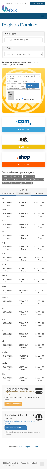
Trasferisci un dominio (15, 427)
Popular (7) (7, 176)
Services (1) (7, 180)
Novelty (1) (19, 183)
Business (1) (17, 176)
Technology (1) (29, 176)
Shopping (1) (39, 180)
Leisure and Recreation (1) (22, 180)
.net (11, 96)
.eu (11, 99)
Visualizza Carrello (37, 3)
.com (11, 94)
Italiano (9, 3)
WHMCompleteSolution (28, 446)
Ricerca (32, 85)
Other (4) (28, 183)
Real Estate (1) (8, 183)
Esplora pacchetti (13, 404)
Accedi (16, 3)
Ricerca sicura (28, 99)
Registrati (23, 3)
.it (11, 92)
